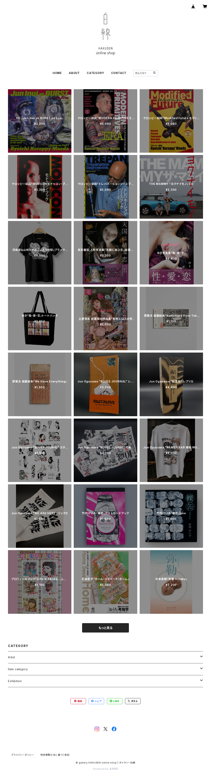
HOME (57, 73)
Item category (18, 669)
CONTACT (119, 73)
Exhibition (15, 681)
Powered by (105, 768)
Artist (11, 657)
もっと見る (105, 628)
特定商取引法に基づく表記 (55, 754)
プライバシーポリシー (22, 754)
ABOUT (74, 73)
